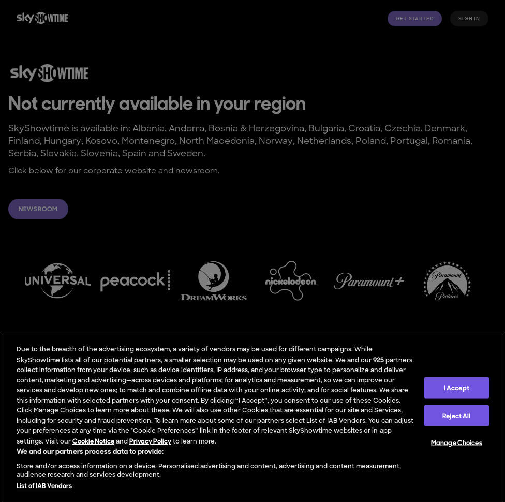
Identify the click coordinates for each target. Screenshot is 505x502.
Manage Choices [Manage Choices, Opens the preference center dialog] (456, 442)
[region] (252, 418)
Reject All (456, 415)
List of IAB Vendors (44, 485)
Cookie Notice (93, 441)
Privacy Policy (150, 441)
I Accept (456, 387)
